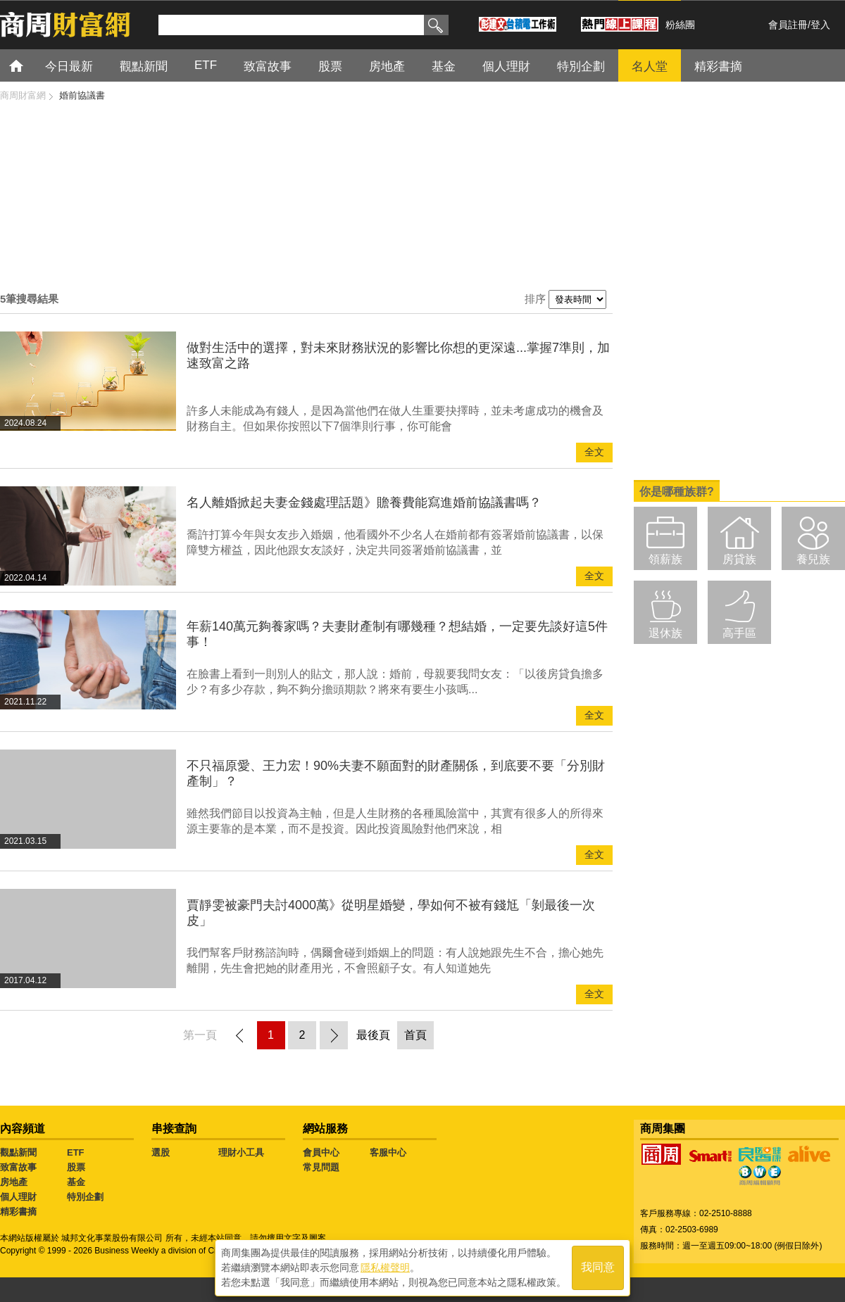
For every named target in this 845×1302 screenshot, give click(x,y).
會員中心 (321, 1152)
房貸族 (739, 559)
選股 (160, 1152)
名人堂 (650, 66)
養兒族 (813, 559)
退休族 (665, 633)
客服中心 (388, 1152)
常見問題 (321, 1167)
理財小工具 (241, 1152)
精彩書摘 (718, 66)
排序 (535, 299)
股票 (330, 66)
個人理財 (506, 66)
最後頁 (373, 1035)
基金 (444, 66)
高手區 (739, 633)
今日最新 (69, 66)
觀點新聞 (144, 66)
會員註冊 (788, 24)
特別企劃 (581, 66)
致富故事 (268, 66)
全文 (594, 452)
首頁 (29, 65)
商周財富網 (23, 95)
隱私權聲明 (385, 1267)
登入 (820, 24)
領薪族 (665, 559)
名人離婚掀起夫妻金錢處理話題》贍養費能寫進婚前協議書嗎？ (364, 502)
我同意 (598, 1268)
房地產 (387, 66)
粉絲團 (680, 24)
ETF (205, 65)
